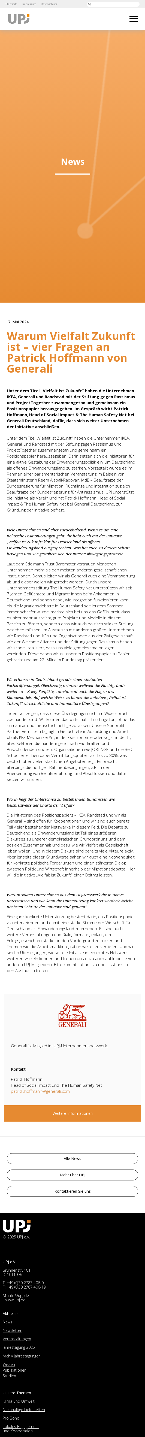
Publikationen (14, 1370)
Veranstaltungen (17, 1338)
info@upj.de (18, 1295)
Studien (9, 1375)
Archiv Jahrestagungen (22, 1356)
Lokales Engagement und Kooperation (21, 1428)
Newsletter (12, 1330)
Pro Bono (11, 1418)
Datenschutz (49, 4)
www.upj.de (15, 1299)
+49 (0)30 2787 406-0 (25, 1282)
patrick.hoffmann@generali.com (40, 1091)
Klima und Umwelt (19, 1401)
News (7, 1322)
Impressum (29, 4)
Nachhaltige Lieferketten (24, 1409)
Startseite (11, 4)
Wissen (9, 1364)
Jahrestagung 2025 (19, 1347)
